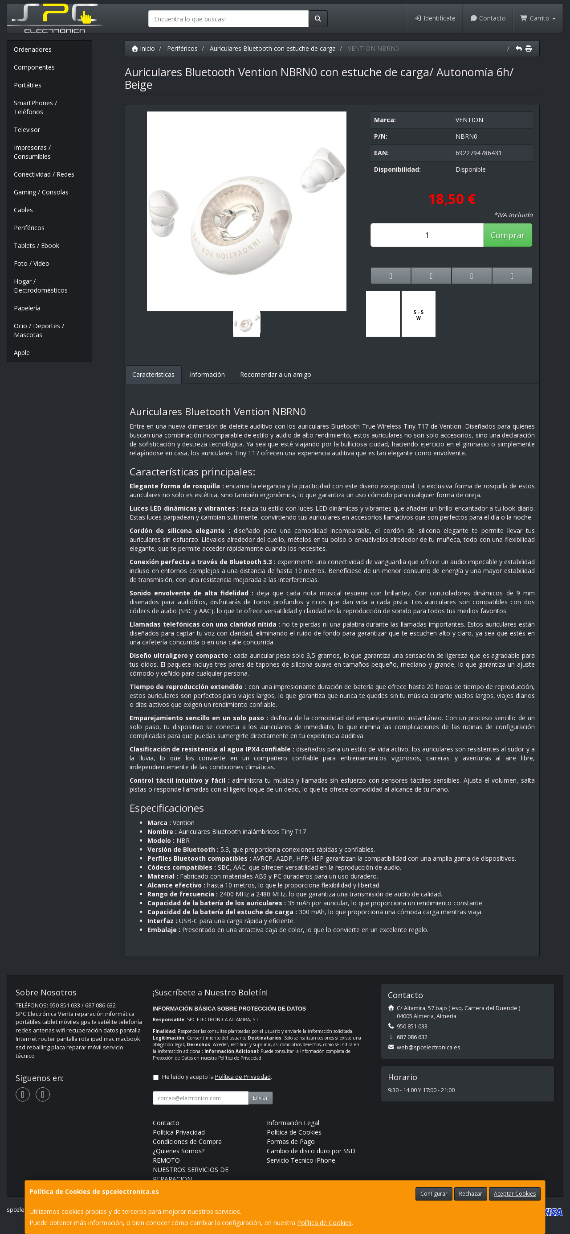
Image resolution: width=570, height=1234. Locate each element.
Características (153, 374)
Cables (23, 210)
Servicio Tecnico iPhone (301, 1160)
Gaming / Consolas (41, 192)
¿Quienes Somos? (178, 1151)
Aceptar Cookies (515, 1193)
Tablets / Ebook (36, 245)
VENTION (469, 120)
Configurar (434, 1193)
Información (207, 374)
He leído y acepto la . (217, 1077)
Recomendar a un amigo (275, 374)
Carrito (538, 18)
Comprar (508, 235)
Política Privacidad (179, 1132)
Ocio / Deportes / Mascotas (39, 330)
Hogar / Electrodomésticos (41, 285)
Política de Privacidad (239, 1058)
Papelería (27, 308)
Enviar (260, 1098)
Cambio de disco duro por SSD (311, 1151)
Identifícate (435, 18)
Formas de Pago (291, 1141)
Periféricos (29, 227)
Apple (22, 352)
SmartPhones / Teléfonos (35, 107)
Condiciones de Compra (187, 1141)
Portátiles (27, 85)
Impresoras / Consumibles (32, 152)
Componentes (34, 67)
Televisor (27, 129)
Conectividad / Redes (44, 174)
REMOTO (166, 1160)
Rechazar (470, 1193)
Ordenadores (33, 49)
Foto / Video (31, 263)
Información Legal (293, 1122)
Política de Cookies (324, 1222)
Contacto (488, 18)
